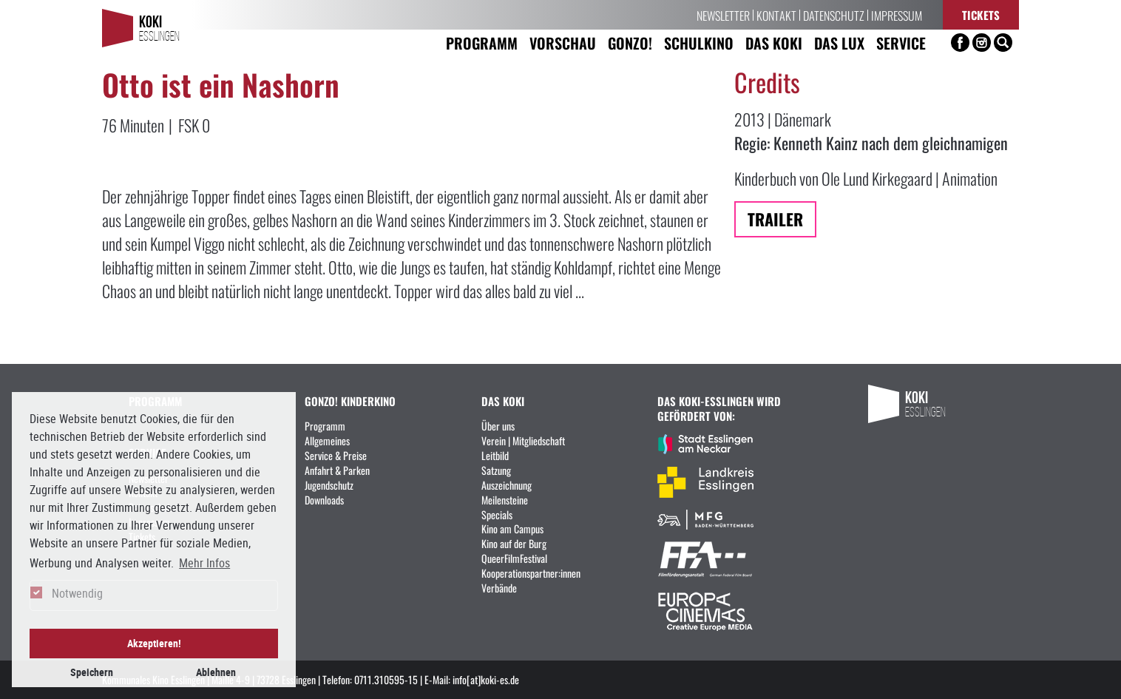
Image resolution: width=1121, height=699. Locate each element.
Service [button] (901, 42)
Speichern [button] (91, 672)
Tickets (981, 14)
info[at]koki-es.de (486, 679)
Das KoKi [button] (773, 42)
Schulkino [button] (699, 42)
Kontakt (776, 15)
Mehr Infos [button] (204, 563)
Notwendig (77, 593)
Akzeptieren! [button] (154, 643)
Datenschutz (833, 15)
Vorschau (562, 42)
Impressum (896, 15)
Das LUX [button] (839, 42)
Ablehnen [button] (216, 672)
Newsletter (723, 15)
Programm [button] (482, 42)
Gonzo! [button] (630, 42)
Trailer (775, 218)
